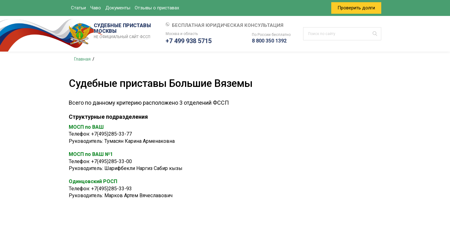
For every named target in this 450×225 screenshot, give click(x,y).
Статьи (78, 8)
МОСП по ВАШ (86, 127)
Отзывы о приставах (157, 8)
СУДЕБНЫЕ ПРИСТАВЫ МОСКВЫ (123, 31)
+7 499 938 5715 (189, 41)
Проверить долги (356, 8)
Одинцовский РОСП (93, 181)
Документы (117, 8)
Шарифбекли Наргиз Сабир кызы (143, 168)
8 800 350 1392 (269, 41)
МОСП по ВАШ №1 (91, 154)
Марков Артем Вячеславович (138, 195)
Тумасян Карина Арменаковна (139, 141)
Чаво (95, 8)
